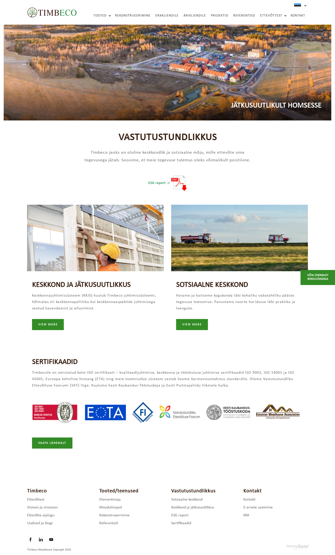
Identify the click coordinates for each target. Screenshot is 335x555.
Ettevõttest (271, 15)
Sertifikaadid (181, 523)
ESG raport (179, 515)
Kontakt (298, 15)
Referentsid (244, 15)
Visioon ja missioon (42, 507)
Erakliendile (167, 15)
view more (48, 324)
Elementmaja (110, 500)
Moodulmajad (110, 507)
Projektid (219, 15)
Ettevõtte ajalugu (40, 515)
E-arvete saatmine (258, 507)
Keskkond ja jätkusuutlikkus (192, 507)
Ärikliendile (195, 15)
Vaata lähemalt (52, 443)
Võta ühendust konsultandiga (317, 277)
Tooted (100, 15)
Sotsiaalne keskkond (186, 500)
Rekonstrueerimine (133, 15)
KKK (246, 515)
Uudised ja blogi (40, 523)
